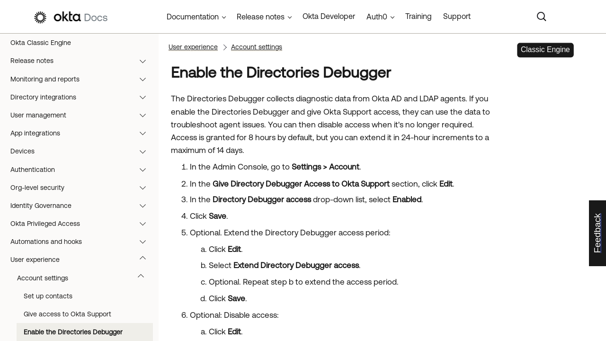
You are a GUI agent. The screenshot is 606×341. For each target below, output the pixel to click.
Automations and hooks (82, 242)
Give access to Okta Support (67, 314)
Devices (82, 151)
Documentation (193, 16)
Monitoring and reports (82, 79)
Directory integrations (82, 97)
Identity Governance (82, 206)
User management (82, 115)
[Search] (541, 16)
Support (457, 16)
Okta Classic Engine (40, 42)
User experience (82, 260)
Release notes (82, 61)
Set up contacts (48, 296)
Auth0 (376, 16)
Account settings (85, 278)
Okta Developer (329, 16)
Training (418, 16)
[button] (145, 61)
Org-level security (82, 188)
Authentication (82, 170)
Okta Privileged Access (82, 224)
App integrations (82, 133)
